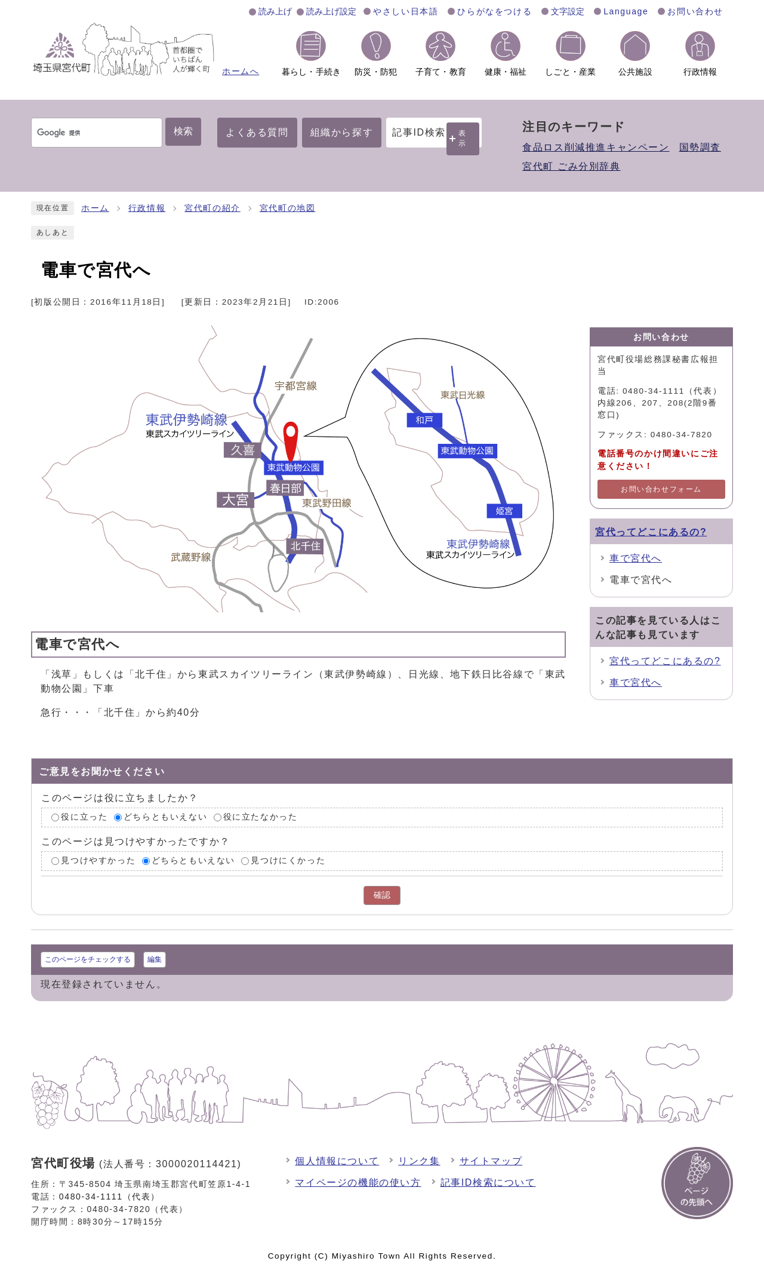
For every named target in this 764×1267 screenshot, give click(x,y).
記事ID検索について (488, 1182)
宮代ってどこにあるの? (651, 532)
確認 (382, 895)
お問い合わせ (695, 11)
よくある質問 (257, 132)
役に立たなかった (260, 817)
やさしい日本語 (405, 11)
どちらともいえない (165, 817)
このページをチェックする (88, 959)
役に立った (84, 817)
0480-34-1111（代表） (109, 1196)
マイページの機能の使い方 (358, 1182)
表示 (462, 138)
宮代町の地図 (288, 208)
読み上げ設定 (331, 11)
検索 (183, 131)
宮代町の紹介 (212, 208)
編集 (154, 959)
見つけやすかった (98, 860)
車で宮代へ (635, 558)
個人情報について (337, 1161)
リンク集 (419, 1161)
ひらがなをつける (494, 11)
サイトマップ (491, 1161)
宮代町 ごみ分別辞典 (571, 166)
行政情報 (146, 208)
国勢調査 (700, 147)
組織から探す (342, 132)
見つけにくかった (288, 860)
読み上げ (275, 11)
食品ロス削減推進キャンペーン (595, 147)
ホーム (95, 208)
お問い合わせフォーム (661, 489)
